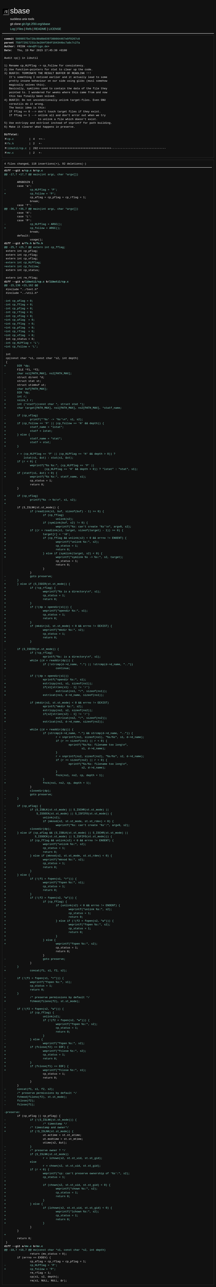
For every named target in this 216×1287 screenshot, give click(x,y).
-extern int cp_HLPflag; (22, 263)
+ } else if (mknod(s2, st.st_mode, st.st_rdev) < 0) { (58, 856)
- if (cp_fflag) (34, 515)
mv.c (10, 153)
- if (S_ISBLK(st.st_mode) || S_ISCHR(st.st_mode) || (56, 810)
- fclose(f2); (19, 1101)
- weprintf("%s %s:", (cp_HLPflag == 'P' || (49, 465)
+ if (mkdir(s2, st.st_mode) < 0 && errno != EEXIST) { (58, 626)
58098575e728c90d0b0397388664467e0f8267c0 (47, 39)
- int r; (15, 397)
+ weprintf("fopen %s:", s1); (44, 883)
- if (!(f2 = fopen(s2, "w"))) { (34, 1009)
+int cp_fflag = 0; (19, 324)
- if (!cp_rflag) (28, 653)
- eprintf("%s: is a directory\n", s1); (52, 657)
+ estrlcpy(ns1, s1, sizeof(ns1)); (48, 684)
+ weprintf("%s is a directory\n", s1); (52, 592)
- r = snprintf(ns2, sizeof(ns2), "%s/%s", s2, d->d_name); (74, 756)
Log (12, 29)
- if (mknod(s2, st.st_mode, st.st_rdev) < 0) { (59, 821)
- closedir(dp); (27, 791)
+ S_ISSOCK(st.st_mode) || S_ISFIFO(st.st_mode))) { (58, 837)
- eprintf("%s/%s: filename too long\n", (66, 745)
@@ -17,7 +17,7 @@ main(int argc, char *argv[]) (41, 174)
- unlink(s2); (38, 519)
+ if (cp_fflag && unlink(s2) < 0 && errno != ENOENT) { (65, 538)
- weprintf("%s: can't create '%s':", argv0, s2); (67, 825)
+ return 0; (37, 550)
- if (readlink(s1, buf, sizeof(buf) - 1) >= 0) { (54, 511)
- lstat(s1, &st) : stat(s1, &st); (38, 458)
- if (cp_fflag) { (29, 1013)
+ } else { (17, 435)
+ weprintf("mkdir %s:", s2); (44, 630)
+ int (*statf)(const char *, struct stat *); (44, 404)
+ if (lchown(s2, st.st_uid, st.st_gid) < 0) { (58, 1208)
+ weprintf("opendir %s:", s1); (46, 611)
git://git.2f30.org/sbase (36, 24)
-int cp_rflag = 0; (18, 312)
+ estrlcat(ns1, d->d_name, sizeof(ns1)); (54, 695)
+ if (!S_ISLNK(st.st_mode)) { (38, 1131)
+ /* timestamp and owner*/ (36, 1127)
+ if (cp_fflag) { (35, 902)
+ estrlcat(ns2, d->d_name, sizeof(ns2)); (54, 722)
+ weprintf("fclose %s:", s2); (45, 1051)
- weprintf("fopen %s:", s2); (51, 1024)
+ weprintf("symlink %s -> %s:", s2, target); (63, 557)
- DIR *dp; (17, 393)
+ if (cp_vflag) (21, 496)
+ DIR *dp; (17, 366)
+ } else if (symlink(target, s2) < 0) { (53, 553)
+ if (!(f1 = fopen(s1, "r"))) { (40, 879)
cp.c (10, 139)
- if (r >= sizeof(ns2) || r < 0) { (55, 760)
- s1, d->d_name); (55, 749)
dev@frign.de (38, 46)
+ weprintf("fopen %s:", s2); (57, 925)
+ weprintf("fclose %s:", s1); (45, 1070)
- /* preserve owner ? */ (34, 1150)
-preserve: (12, 1112)
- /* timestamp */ (35, 1124)
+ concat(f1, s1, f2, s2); (35, 971)
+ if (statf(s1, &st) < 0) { (30, 473)
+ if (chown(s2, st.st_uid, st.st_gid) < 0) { (57, 1185)
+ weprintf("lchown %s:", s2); (51, 1212)
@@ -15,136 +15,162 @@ (21, 285)
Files (20, 29)
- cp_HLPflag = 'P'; (30, 190)
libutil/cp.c (17, 148)
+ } (11, 446)
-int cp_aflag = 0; (18, 301)
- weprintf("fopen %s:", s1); (38, 982)
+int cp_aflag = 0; (19, 320)
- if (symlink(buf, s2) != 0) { (46, 523)
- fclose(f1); (19, 1105)
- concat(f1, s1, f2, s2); (29, 1089)
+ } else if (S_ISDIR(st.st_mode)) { (37, 584)
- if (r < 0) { (20, 462)
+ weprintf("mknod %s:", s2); (44, 860)
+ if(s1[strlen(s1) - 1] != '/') (47, 687)
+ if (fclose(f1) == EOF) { (36, 1066)
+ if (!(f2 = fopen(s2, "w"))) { (40, 898)
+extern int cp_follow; (22, 266)
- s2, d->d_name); (55, 768)
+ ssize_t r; (18, 400)
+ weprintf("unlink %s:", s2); (51, 542)
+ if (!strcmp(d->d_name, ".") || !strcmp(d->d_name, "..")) (68, 664)
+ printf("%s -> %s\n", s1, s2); (40, 500)
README (40, 29)
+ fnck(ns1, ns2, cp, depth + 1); (47, 783)
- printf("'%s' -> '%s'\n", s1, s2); (43, 419)
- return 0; (24, 990)
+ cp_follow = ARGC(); (32, 228)
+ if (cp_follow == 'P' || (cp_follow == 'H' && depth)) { (54, 423)
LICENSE (55, 29)
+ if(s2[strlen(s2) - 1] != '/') (47, 714)
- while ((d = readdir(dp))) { (38, 730)
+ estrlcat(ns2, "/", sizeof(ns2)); (55, 718)
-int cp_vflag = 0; (18, 316)
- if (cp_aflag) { (22, 806)
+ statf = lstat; (28, 431)
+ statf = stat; (27, 442)
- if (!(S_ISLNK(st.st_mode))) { (40, 1120)
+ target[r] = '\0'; (37, 534)
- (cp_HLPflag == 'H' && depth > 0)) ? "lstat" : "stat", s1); (71, 469)
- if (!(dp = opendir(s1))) (36, 676)
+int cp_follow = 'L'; (21, 347)
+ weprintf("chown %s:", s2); (51, 1189)
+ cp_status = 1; (41, 546)
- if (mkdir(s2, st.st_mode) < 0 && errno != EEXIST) (56, 703)
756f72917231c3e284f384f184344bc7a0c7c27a (47, 43)
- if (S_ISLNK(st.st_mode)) (36, 1154)
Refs (29, 29)
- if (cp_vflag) (21, 416)
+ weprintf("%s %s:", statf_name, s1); (45, 477)
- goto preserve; (28, 576)
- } (11, 580)
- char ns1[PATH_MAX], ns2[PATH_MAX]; (38, 373)
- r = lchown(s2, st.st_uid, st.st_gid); (53, 1158)
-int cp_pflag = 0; (18, 309)
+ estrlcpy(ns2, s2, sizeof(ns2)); (48, 710)
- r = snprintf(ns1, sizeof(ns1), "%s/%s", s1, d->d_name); (74, 737)
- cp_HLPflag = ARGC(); (33, 224)
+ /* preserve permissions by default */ (47, 997)
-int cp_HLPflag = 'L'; (22, 343)
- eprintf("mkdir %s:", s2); (43, 706)
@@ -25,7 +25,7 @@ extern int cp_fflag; (34, 247)
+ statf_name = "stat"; (33, 439)
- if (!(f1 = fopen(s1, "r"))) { (34, 978)
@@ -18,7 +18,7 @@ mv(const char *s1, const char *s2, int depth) (55, 1250)
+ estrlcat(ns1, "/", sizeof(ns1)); (55, 691)
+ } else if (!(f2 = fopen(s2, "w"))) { (59, 921)
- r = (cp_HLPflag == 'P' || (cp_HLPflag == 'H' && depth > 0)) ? (59, 454)
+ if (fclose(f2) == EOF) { (36, 1047)
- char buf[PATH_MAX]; (26, 389)
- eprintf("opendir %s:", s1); (45, 680)
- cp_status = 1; (28, 986)
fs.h (10, 144)
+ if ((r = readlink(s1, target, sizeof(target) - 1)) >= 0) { (63, 530)
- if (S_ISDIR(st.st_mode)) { (31, 649)
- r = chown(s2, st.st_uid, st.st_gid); (52, 1166)
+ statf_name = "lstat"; (34, 427)
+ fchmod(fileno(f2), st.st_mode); (42, 1001)
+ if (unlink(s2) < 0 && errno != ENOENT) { (62, 905)
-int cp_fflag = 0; (18, 305)
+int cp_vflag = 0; (19, 335)
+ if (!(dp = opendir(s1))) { (38, 607)
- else (20, 1162)
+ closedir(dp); (27, 829)
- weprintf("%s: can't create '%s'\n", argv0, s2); (67, 527)
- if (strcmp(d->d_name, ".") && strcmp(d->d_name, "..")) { (68, 733)
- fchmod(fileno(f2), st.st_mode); (35, 1097)
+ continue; (37, 668)
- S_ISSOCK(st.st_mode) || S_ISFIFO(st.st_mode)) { (58, 814)
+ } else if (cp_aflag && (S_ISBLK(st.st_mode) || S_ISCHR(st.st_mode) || (66, 833)
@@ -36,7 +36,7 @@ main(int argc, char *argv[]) (41, 209)
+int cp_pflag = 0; (19, 328)
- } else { (23, 1039)
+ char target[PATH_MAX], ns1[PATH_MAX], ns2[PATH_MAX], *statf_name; (63, 408)
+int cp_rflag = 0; (19, 331)
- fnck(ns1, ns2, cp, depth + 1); (54, 775)
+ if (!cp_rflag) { (30, 588)
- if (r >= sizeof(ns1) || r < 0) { (55, 741)
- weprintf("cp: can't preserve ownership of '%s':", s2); (67, 1173)
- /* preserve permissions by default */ (40, 1093)
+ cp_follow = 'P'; (30, 194)
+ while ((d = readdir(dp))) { (38, 660)
